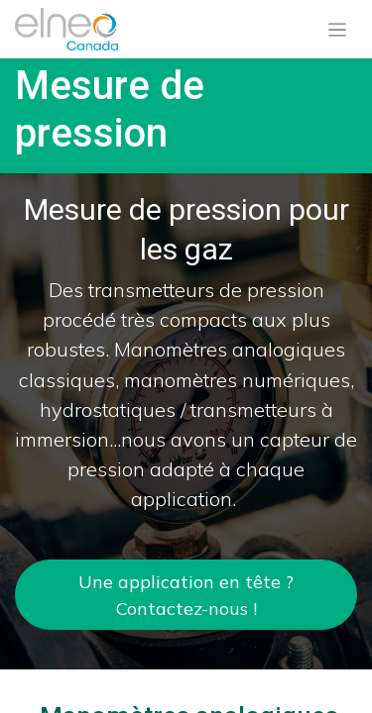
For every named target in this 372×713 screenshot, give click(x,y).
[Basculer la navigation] (337, 30)
